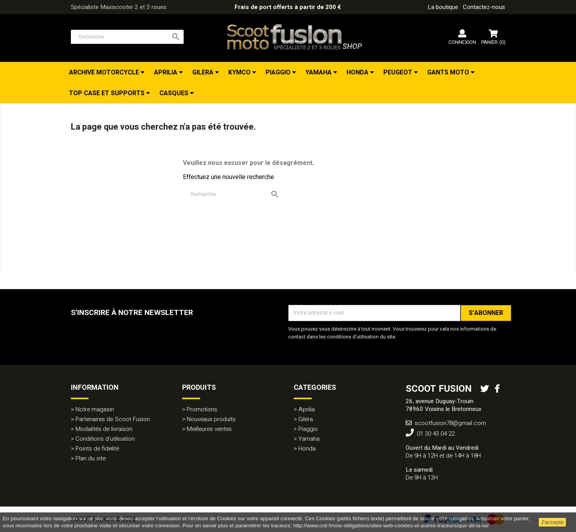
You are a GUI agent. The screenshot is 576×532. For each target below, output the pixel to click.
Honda (358, 72)
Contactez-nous (484, 7)
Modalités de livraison (104, 429)
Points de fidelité (97, 448)
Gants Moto (449, 72)
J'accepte (552, 522)
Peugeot (398, 72)
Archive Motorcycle (105, 72)
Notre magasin (95, 409)
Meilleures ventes (209, 429)
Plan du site (91, 458)
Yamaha (319, 72)
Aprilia (166, 72)
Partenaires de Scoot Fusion (113, 419)
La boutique (443, 7)
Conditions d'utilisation (105, 438)
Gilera (203, 72)
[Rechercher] (127, 37)
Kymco (240, 72)
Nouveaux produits (211, 419)
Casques (174, 93)
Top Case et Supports (107, 93)
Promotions (202, 409)
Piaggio (278, 72)
